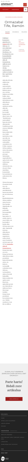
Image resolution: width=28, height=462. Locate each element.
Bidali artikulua (14, 399)
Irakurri (7, 31)
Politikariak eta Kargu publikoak (14, 16)
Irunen (5, 44)
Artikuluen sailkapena (8, 420)
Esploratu (6, 9)
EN (9, 1)
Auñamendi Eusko (7, 4)
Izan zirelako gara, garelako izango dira (12, 438)
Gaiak (3, 418)
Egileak (3, 426)
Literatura (4, 441)
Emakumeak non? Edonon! (9, 444)
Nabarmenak (15, 9)
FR (6, 1)
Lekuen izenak (5, 423)
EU (4, 1)
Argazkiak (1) (15, 31)
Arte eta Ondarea (6, 434)
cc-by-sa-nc (22, 50)
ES (1, 1)
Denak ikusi (13, 430)
